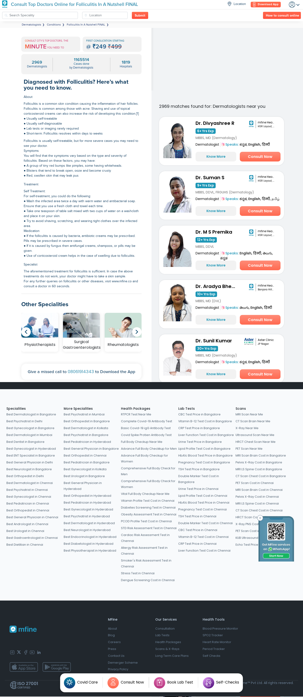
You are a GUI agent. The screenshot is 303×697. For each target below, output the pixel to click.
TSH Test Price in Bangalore (199, 469)
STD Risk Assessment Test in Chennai (149, 528)
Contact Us (116, 656)
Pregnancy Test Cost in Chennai (202, 509)
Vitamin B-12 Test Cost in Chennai (203, 537)
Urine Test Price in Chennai (198, 489)
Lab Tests (186, 408)
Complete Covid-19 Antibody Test (146, 421)
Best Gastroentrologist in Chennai (32, 538)
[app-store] (23, 667)
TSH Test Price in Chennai (197, 516)
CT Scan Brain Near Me (253, 421)
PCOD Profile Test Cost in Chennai (146, 521)
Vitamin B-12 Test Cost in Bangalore (205, 421)
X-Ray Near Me (247, 428)
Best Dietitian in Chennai (24, 545)
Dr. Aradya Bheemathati (217, 286)
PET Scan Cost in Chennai (255, 483)
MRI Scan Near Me (249, 414)
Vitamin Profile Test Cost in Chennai (147, 501)
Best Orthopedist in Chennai (27, 510)
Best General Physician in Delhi (29, 462)
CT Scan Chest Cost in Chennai (259, 510)
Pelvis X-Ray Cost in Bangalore (259, 462)
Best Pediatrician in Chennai (27, 503)
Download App (265, 4)
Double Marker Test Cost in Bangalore (198, 479)
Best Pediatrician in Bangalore (87, 462)
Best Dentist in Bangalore (25, 442)
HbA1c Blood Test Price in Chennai (203, 503)
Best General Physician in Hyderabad (83, 486)
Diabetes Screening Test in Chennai (148, 507)
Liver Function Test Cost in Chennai (204, 551)
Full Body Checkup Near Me (141, 442)
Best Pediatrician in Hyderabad (87, 442)
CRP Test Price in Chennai (197, 544)
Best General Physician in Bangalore (91, 449)
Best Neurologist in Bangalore (29, 469)
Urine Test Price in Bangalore (200, 442)
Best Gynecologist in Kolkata (85, 469)
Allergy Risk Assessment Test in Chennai (144, 551)
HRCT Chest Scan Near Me (256, 442)
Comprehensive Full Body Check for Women (148, 484)
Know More (216, 156)
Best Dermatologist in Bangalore (31, 414)
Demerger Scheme (123, 663)
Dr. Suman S (210, 177)
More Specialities (78, 408)
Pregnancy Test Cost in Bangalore (204, 462)
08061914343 (81, 372)
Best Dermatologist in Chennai (29, 483)
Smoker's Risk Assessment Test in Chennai (146, 563)
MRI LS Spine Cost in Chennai (257, 503)
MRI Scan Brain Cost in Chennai (259, 490)
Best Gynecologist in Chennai (28, 497)
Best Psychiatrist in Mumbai (84, 414)
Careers (114, 642)
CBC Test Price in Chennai (197, 530)
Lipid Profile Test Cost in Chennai (202, 496)
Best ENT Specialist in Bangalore (30, 455)
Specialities (16, 408)
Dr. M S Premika (214, 232)
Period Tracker (214, 649)
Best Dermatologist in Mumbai (29, 435)
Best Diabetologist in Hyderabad (88, 544)
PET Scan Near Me (249, 449)
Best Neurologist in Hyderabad (87, 530)
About (112, 629)
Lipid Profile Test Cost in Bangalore (204, 449)
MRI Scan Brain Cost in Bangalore (261, 455)
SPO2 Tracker (213, 636)
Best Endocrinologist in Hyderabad (90, 537)
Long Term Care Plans (172, 656)
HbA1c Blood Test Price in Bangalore (205, 455)
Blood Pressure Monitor (220, 629)
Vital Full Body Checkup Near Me (145, 494)
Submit (140, 15)
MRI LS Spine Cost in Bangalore (259, 469)
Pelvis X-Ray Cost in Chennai (257, 497)
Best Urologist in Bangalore (84, 476)
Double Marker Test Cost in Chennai (205, 523)
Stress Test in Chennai (138, 573)
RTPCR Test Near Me (136, 414)
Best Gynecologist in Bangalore (30, 428)
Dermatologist (207, 144)
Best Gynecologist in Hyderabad (31, 449)
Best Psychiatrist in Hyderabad (87, 516)
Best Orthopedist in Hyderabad (87, 496)
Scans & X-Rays (167, 649)
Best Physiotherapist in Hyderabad (90, 551)
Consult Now (260, 156)
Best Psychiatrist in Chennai (27, 490)
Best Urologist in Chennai (25, 531)
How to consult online (282, 15)
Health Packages (135, 408)
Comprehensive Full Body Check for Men (148, 471)
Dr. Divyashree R (215, 123)
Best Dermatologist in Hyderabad (89, 523)
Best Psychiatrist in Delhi (24, 421)
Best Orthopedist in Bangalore (87, 421)
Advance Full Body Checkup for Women (144, 458)
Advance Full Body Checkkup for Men (149, 449)
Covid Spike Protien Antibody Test (146, 435)
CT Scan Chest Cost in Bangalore (261, 476)
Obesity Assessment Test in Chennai (148, 514)
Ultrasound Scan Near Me (255, 435)
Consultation (165, 629)
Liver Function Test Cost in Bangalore (206, 435)
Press (112, 649)
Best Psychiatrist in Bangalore (86, 435)
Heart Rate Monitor (217, 642)
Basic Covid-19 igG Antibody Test (146, 428)
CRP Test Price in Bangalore (199, 428)
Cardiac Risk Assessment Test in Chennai (145, 538)
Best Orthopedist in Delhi (25, 476)
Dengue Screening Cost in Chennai (148, 580)
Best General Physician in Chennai (32, 517)
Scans (241, 408)
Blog (111, 636)
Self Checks (211, 656)
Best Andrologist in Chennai (27, 524)
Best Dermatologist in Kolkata (86, 428)
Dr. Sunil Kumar (214, 341)
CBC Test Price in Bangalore (199, 414)
